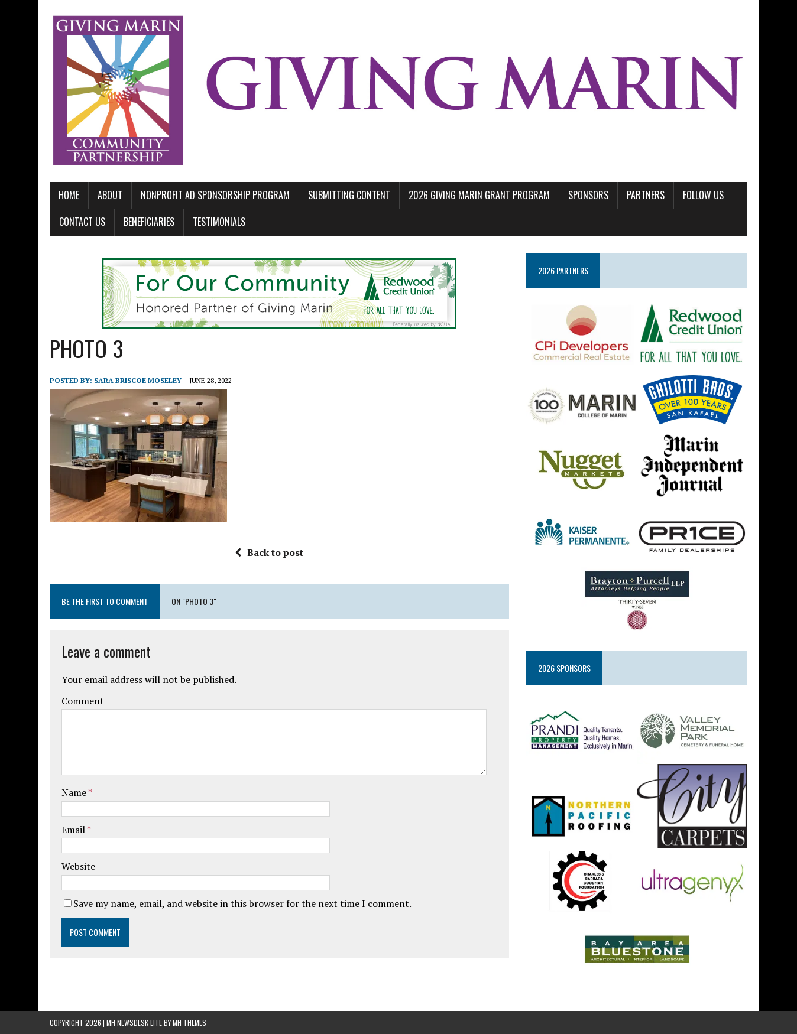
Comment (82, 700)
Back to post (269, 552)
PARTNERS (646, 195)
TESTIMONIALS (219, 221)
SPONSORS (588, 195)
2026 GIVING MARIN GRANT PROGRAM (479, 195)
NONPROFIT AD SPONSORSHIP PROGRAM (215, 195)
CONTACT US (82, 221)
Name (74, 792)
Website (78, 866)
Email (74, 829)
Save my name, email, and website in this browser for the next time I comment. (242, 903)
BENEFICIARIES (149, 221)
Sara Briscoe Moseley (138, 380)
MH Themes (189, 1022)
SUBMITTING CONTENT (349, 195)
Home (69, 195)
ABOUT (110, 195)
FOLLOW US (703, 195)
